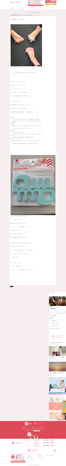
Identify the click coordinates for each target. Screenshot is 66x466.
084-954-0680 (37, 442)
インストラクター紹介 (53, 325)
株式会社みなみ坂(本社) (50, 455)
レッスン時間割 (52, 320)
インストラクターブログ (54, 323)
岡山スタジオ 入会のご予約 (54, 328)
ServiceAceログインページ (40, 457)
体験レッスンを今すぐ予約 (37, 428)
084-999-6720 (37, 439)
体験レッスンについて (27, 428)
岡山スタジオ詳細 (53, 315)
